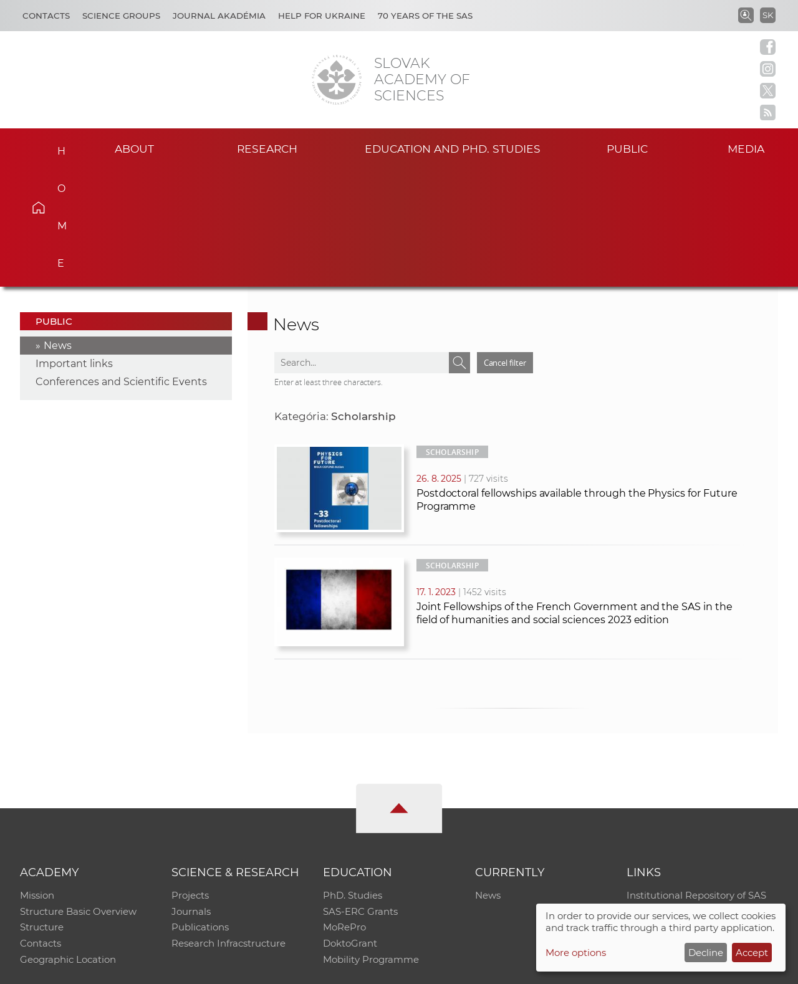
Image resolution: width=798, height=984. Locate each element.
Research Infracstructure (228, 827)
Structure (42, 811)
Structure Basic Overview (78, 795)
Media (747, 148)
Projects (190, 779)
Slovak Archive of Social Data (693, 795)
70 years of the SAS (425, 16)
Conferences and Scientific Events (121, 264)
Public (627, 148)
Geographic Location (68, 843)
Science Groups (121, 16)
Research (267, 148)
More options (576, 952)
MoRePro (344, 811)
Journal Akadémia (219, 16)
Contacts (46, 16)
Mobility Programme (371, 843)
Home (56, 147)
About (135, 148)
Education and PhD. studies (453, 148)
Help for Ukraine (321, 16)
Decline (705, 952)
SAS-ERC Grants (360, 795)
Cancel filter (505, 245)
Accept (752, 952)
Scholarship (452, 335)
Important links (74, 246)
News (58, 228)
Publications (200, 811)
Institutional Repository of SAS (696, 779)
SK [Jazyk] (767, 15)
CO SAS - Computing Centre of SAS (189, 969)
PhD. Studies (352, 779)
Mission (37, 779)
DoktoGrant (350, 827)
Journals (191, 795)
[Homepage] (337, 80)
